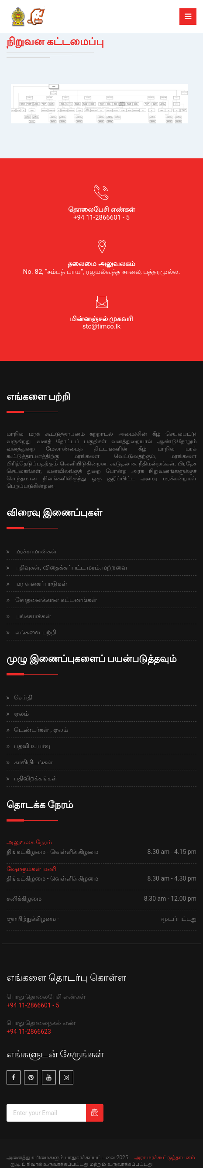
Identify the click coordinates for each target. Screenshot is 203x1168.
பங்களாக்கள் (33, 615)
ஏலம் (21, 713)
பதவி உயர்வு (32, 745)
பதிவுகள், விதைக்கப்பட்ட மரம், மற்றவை (71, 567)
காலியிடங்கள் (33, 762)
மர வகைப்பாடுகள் (41, 583)
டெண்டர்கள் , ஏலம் (41, 729)
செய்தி (23, 697)
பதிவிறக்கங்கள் (35, 778)
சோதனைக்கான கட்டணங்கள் (55, 599)
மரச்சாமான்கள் (36, 551)
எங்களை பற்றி (35, 632)
